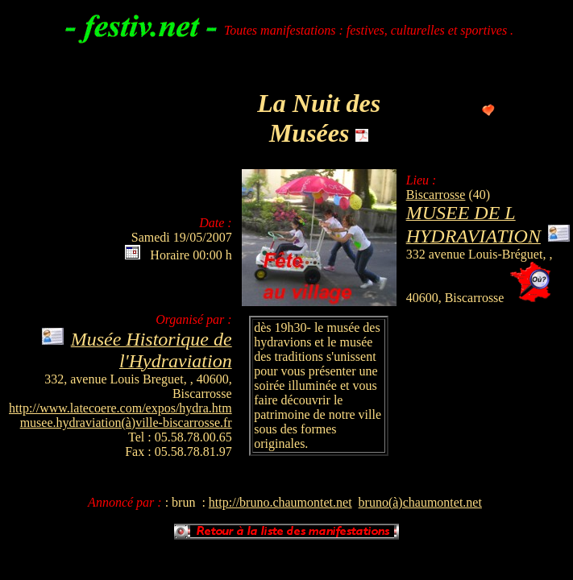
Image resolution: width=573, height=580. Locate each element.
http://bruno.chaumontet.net (280, 502)
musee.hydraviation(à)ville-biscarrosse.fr (126, 422)
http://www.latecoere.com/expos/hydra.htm (120, 408)
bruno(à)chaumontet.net (420, 502)
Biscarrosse (436, 194)
